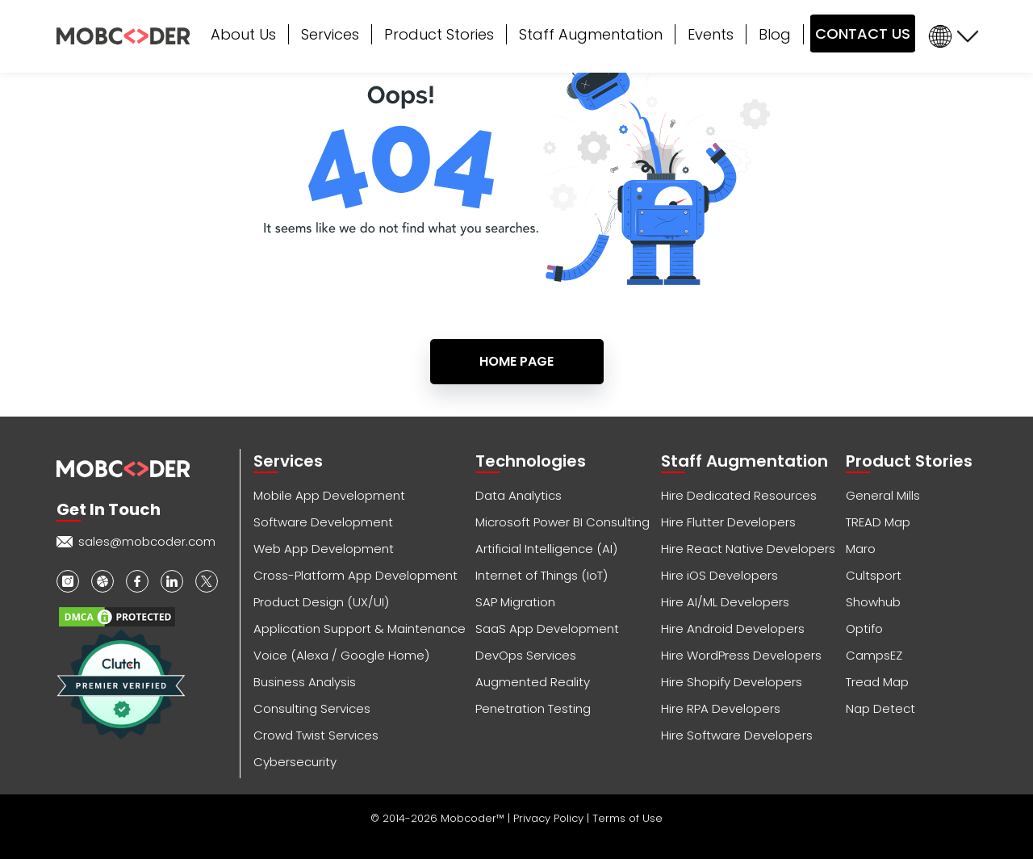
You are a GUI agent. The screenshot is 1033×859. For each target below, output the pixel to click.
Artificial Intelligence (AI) (546, 548)
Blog (775, 34)
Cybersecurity (295, 761)
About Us (243, 34)
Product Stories (439, 34)
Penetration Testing (533, 708)
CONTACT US (862, 33)
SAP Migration (515, 601)
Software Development (323, 521)
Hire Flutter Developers (728, 521)
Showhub (873, 601)
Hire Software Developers (737, 735)
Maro (861, 548)
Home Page (516, 361)
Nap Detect (880, 708)
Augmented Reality (532, 681)
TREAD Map (878, 521)
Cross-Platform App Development (355, 575)
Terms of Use (627, 818)
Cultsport (873, 575)
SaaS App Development (547, 628)
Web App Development (323, 548)
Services (330, 34)
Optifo (864, 628)
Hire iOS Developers (719, 575)
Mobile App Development (329, 495)
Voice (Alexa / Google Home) (341, 655)
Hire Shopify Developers (731, 681)
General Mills (883, 495)
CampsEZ (874, 655)
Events (711, 34)
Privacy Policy (550, 818)
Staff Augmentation (591, 34)
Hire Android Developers (733, 628)
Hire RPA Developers (720, 708)
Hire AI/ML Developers (725, 601)
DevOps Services (525, 655)
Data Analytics (518, 495)
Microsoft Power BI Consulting (562, 521)
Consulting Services (311, 708)
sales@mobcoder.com (146, 541)
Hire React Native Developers (748, 548)
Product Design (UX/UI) (321, 601)
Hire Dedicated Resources (739, 495)
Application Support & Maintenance (359, 628)
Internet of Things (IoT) (541, 575)
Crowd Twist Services (315, 735)
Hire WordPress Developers (741, 655)
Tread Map (877, 681)
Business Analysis (304, 681)
